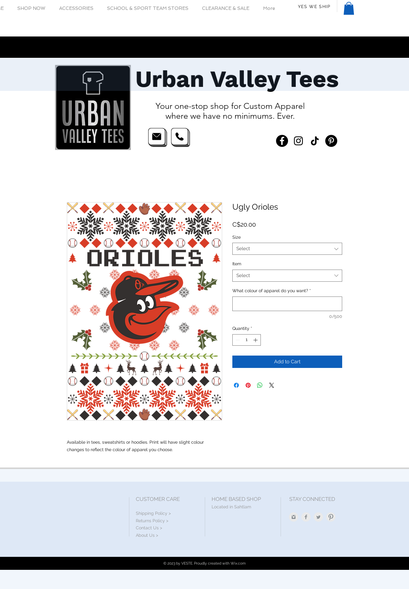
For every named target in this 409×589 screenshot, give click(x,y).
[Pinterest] (331, 141)
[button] (31, 8)
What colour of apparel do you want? (271, 290)
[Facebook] (282, 141)
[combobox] (287, 249)
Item (236, 263)
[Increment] (256, 340)
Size (236, 237)
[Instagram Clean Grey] (293, 517)
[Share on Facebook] (236, 385)
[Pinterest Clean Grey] (330, 517)
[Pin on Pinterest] (248, 385)
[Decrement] (237, 340)
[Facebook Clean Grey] (306, 517)
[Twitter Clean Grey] (318, 517)
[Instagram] (298, 141)
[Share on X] (271, 385)
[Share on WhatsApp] (260, 385)
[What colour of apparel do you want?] (287, 303)
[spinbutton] (246, 340)
